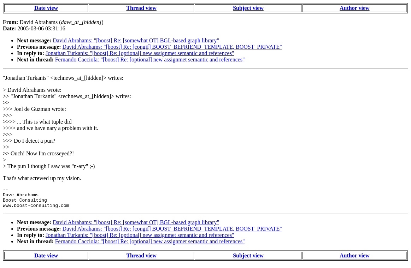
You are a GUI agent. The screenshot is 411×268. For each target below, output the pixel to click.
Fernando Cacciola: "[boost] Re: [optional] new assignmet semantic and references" (150, 59)
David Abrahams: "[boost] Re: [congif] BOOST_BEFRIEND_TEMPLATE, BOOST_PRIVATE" (172, 47)
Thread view (141, 8)
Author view (355, 8)
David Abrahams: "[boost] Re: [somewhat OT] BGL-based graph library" (136, 40)
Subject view (248, 8)
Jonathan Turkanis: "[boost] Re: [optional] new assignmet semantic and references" (140, 53)
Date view (46, 8)
